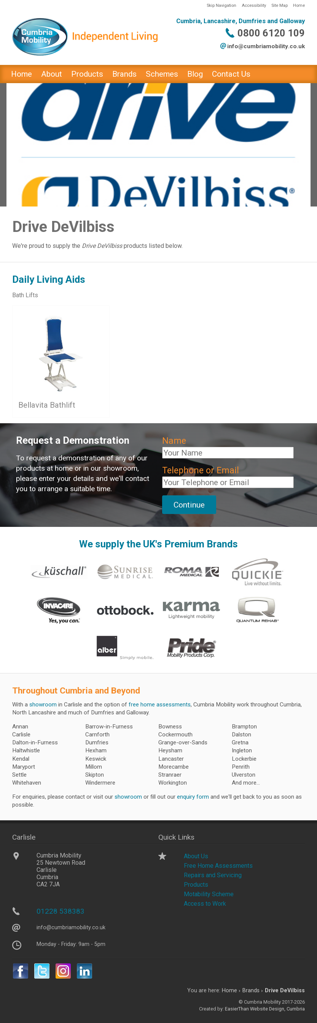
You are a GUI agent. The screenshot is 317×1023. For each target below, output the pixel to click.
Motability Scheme (209, 894)
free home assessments (160, 704)
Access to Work (205, 903)
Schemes (162, 74)
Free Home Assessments (218, 865)
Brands (124, 74)
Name (174, 441)
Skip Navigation (221, 5)
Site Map (279, 5)
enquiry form (193, 796)
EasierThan (237, 1009)
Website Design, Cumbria (277, 1009)
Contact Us (231, 74)
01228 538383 (60, 911)
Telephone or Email (200, 470)
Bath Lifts (25, 295)
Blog (195, 74)
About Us (196, 856)
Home (299, 5)
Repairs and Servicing (213, 875)
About (51, 74)
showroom (43, 704)
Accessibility (254, 5)
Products (87, 74)
